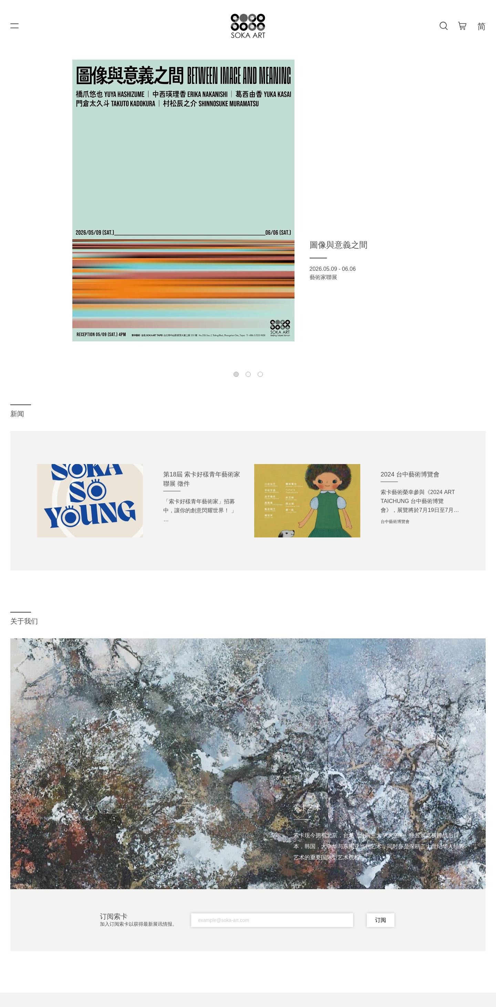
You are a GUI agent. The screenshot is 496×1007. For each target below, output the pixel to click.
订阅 (380, 920)
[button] (236, 374)
